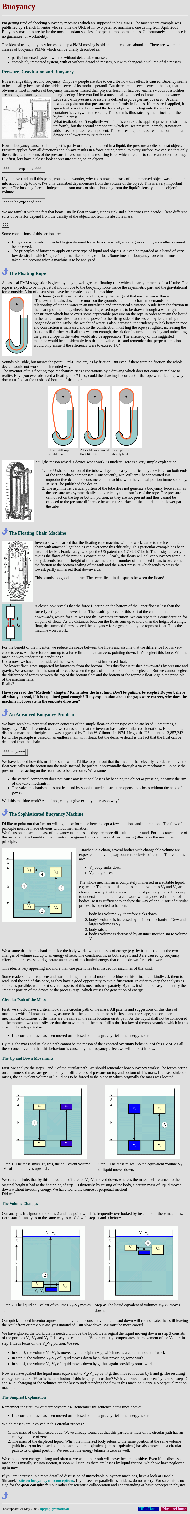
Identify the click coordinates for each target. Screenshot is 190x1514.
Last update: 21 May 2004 (20, 1509)
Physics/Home (174, 1509)
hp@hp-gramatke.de (54, 1509)
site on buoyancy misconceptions (46, 1480)
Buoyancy (18, 6)
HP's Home (148, 1509)
